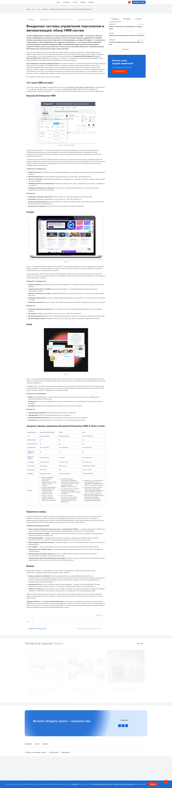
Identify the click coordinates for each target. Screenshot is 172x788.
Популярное (127, 19)
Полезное (138, 19)
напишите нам (80, 721)
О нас (58, 2)
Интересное (115, 19)
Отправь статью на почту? (86, 19)
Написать (124, 720)
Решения (82, 2)
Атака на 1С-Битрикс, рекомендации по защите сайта (125, 28)
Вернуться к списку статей (37, 628)
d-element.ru (75, 784)
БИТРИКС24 (31, 19)
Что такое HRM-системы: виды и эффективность (79, 87)
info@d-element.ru (65, 752)
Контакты (91, 2)
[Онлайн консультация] (166, 782)
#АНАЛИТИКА (34, 688)
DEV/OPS (111, 33)
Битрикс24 (96, 56)
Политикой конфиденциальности (102, 784)
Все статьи (125, 46)
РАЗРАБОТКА (112, 24)
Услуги (75, 2)
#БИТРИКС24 (138, 688)
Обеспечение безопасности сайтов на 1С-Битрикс (125, 35)
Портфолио (66, 2)
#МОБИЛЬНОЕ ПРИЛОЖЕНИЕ (77, 688)
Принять (153, 784)
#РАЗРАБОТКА (98, 688)
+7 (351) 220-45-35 (53, 752)
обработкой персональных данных (123, 784)
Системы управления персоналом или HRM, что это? (126, 42)
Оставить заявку (138, 2)
